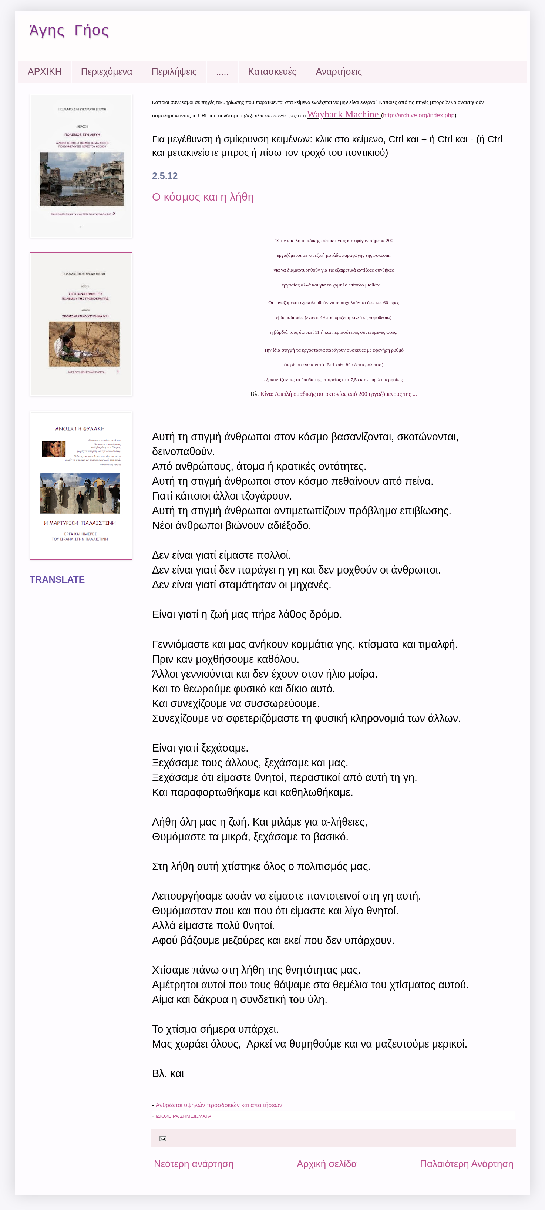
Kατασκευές (272, 71)
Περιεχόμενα (106, 71)
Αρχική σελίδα (327, 1163)
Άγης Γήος (70, 31)
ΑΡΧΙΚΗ (45, 71)
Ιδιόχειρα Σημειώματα (183, 1116)
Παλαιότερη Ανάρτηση (467, 1163)
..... (222, 71)
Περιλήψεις (174, 71)
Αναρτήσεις (339, 71)
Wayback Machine (343, 114)
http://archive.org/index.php (418, 115)
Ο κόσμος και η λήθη (203, 197)
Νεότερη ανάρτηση (194, 1163)
